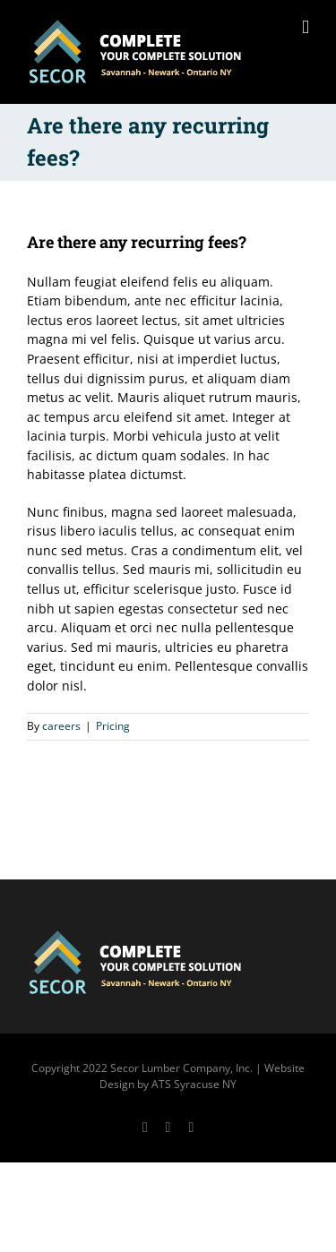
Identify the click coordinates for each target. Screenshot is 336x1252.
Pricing (113, 725)
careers (61, 725)
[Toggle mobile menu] (305, 27)
